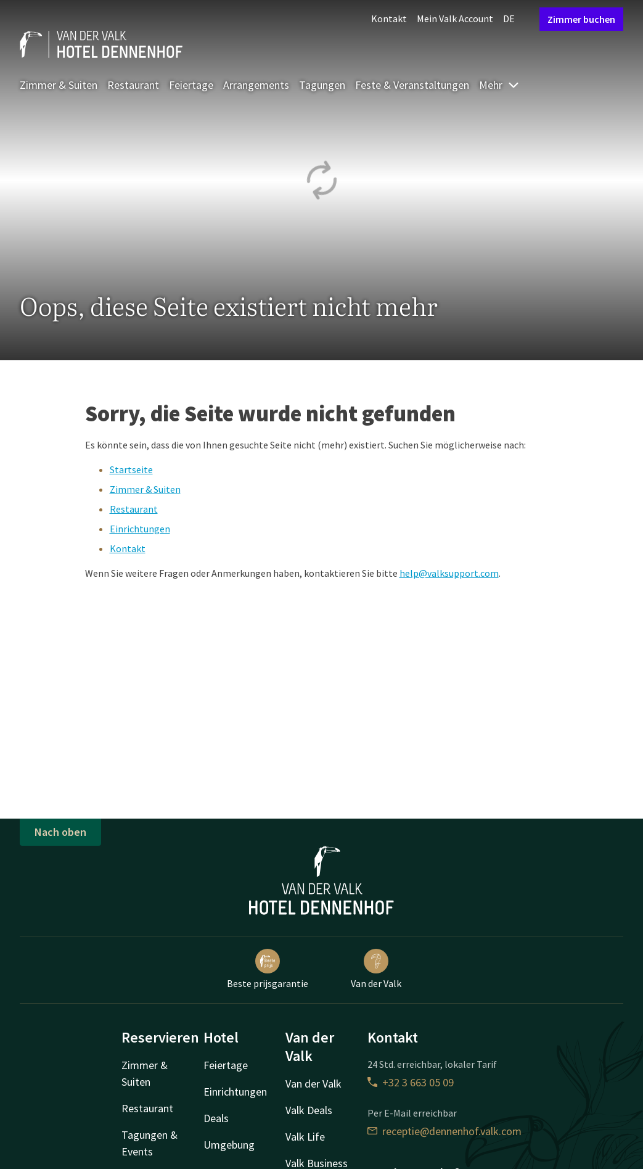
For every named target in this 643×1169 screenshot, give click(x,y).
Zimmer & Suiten (58, 85)
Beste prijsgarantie (267, 969)
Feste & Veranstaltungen (412, 85)
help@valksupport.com (449, 573)
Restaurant (133, 85)
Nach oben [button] (60, 832)
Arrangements (256, 85)
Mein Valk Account (455, 18)
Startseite (131, 469)
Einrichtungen (140, 529)
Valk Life (305, 1137)
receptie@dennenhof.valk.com (444, 1131)
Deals (216, 1118)
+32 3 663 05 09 (410, 1082)
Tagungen (322, 85)
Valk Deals (308, 1110)
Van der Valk (376, 969)
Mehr (499, 85)
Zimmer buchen (581, 19)
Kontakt (389, 18)
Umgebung (229, 1145)
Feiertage (191, 85)
